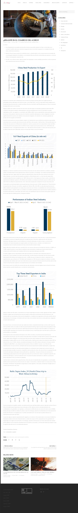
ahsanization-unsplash (11, 431)
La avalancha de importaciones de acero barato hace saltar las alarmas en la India (43, 448)
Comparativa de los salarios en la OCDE (15, 472)
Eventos (62, 29)
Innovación (63, 31)
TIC (61, 47)
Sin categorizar (64, 42)
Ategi (9, 42)
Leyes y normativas (65, 34)
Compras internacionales (25, 42)
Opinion (62, 39)
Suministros (63, 45)
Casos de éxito (64, 21)
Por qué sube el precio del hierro (42, 472)
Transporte (63, 50)
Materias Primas (35, 42)
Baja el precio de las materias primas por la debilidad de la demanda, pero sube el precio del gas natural (15, 448)
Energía (62, 26)
